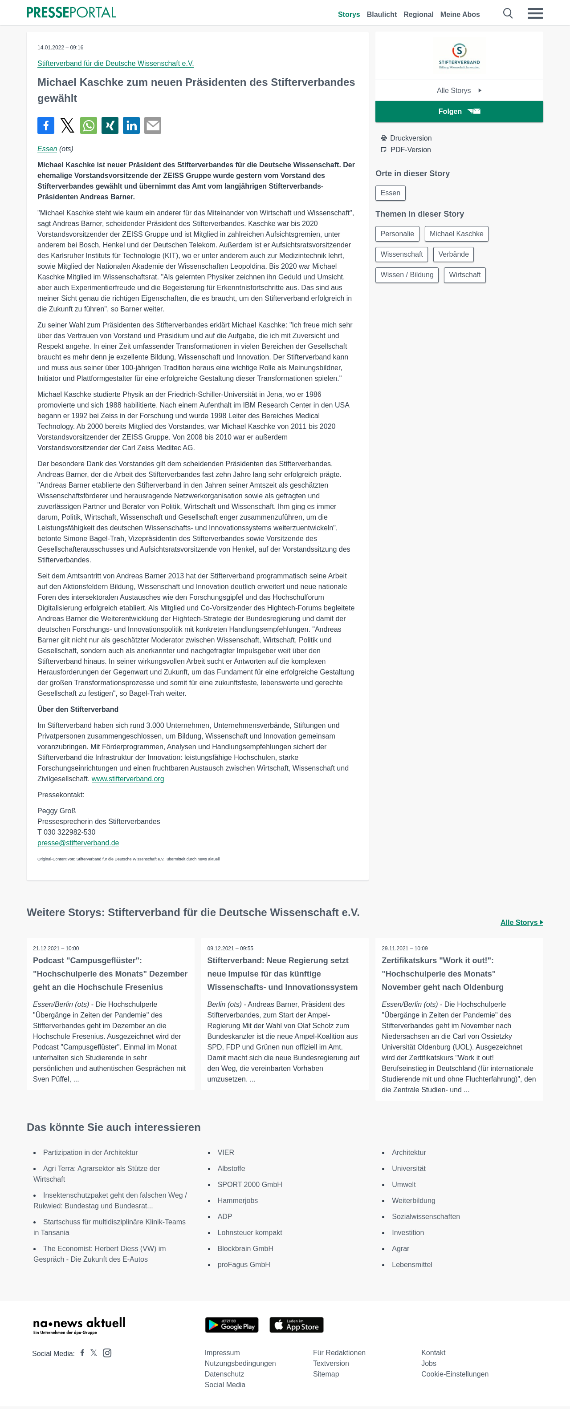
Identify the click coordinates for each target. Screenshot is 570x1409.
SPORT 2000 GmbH (250, 1187)
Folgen (459, 111)
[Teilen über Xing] (110, 125)
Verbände (455, 256)
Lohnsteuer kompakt (250, 1235)
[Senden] (152, 125)
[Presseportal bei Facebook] (80, 1356)
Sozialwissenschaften (426, 1219)
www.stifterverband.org (128, 779)
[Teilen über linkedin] (131, 125)
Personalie (398, 234)
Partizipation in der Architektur (90, 1155)
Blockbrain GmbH (245, 1251)
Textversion (331, 1366)
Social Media (225, 1387)
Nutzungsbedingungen (240, 1366)
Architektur (409, 1155)
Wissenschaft (402, 256)
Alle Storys (459, 90)
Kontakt (433, 1355)
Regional (418, 14)
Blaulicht (382, 14)
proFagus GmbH (244, 1267)
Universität (409, 1171)
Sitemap (326, 1377)
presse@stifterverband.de (78, 843)
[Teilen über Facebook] (45, 125)
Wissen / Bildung (407, 277)
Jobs (428, 1366)
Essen (47, 149)
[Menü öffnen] (535, 13)
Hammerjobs (238, 1203)
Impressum (222, 1355)
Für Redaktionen (339, 1355)
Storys (349, 14)
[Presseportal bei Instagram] (104, 1355)
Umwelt (403, 1187)
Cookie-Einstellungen (455, 1377)
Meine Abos (460, 14)
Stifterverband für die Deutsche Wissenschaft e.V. (115, 63)
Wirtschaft (467, 277)
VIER (226, 1155)
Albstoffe (231, 1171)
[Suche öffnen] (508, 13)
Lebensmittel (412, 1267)
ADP (225, 1219)
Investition (408, 1235)
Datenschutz (224, 1377)
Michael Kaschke (459, 234)
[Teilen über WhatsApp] (88, 125)
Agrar (400, 1251)
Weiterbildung (414, 1203)
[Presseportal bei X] (91, 1356)
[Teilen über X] (67, 125)
